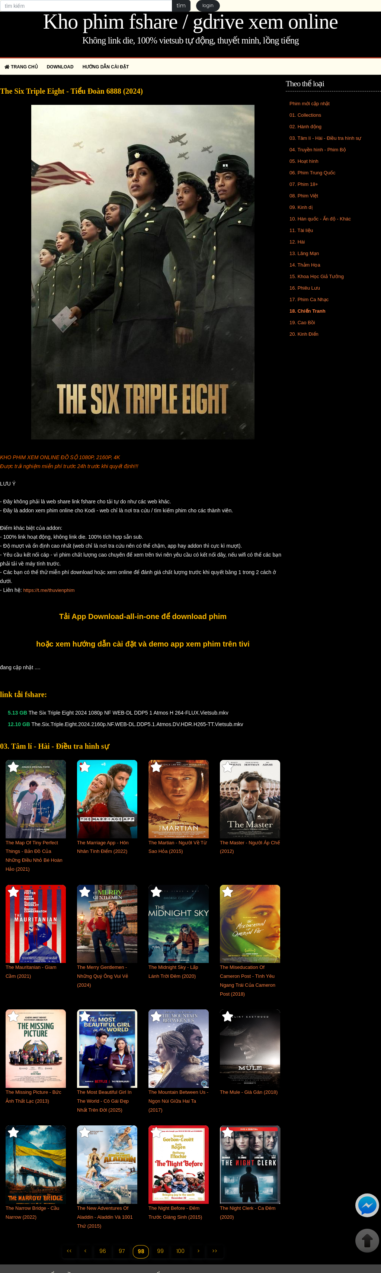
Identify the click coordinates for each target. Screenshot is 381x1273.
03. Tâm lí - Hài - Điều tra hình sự (325, 138)
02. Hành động (305, 126)
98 (141, 1251)
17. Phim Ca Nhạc (309, 299)
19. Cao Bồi (302, 322)
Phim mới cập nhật (309, 103)
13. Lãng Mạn (304, 253)
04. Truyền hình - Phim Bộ (317, 149)
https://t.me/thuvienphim (48, 590)
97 (122, 1251)
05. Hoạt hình (303, 161)
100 (181, 1251)
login (208, 6)
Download (60, 67)
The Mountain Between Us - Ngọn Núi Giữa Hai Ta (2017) (178, 1101)
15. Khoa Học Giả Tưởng (316, 276)
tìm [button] (181, 5)
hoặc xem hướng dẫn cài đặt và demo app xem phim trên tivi (143, 644)
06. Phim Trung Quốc (312, 172)
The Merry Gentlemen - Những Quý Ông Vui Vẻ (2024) (102, 976)
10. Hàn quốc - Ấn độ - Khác (320, 219)
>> (215, 1251)
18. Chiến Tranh (307, 311)
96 (102, 1251)
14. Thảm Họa (304, 265)
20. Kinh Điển (303, 334)
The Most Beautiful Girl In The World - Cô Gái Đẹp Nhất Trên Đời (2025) (104, 1101)
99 (160, 1251)
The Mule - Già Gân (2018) (249, 1092)
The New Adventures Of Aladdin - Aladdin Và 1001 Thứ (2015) (105, 1217)
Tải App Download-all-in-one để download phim (143, 616)
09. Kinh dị (301, 207)
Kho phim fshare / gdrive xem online (190, 21)
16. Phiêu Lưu (304, 288)
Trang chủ (21, 67)
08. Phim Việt (303, 196)
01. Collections (305, 115)
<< (68, 1251)
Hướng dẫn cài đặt (106, 67)
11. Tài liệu (301, 230)
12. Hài (297, 242)
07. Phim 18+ (303, 184)
